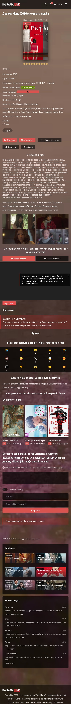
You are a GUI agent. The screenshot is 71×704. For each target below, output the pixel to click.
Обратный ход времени (14, 614)
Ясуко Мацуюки (16, 108)
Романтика (10, 649)
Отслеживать (27, 140)
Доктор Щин (10, 663)
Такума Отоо (57, 111)
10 (46, 64)
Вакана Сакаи (41, 108)
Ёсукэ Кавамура (45, 111)
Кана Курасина (53, 108)
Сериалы (17, 539)
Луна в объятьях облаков (15, 637)
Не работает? (9, 303)
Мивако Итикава (32, 111)
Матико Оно (13, 111)
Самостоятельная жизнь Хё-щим (20, 206)
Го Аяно (22, 111)
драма (8, 130)
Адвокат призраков (13, 626)
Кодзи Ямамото (29, 108)
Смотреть (9, 140)
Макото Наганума (31, 104)
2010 (15, 74)
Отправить (35, 510)
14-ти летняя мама (43, 202)
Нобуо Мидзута (17, 104)
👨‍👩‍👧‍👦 (7, 368)
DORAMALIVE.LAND (8, 539)
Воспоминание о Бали (26, 202)
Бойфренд (12, 209)
